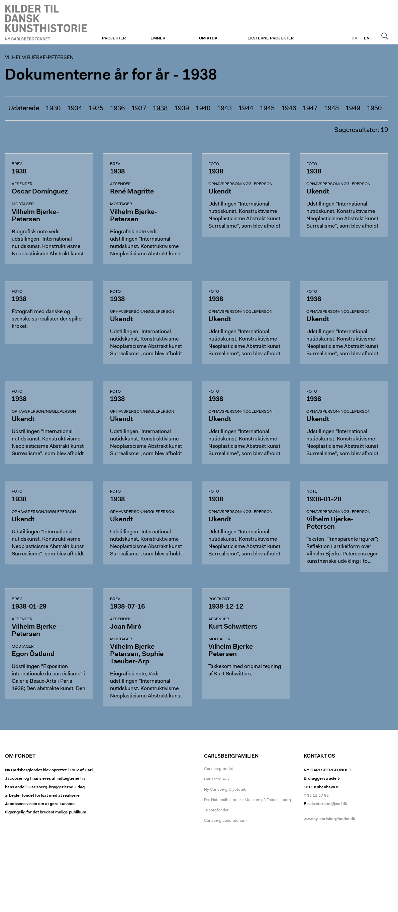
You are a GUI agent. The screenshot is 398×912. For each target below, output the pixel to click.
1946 (288, 108)
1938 (160, 108)
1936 (117, 108)
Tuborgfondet (216, 810)
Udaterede (23, 108)
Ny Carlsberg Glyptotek (225, 790)
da (354, 38)
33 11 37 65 (318, 796)
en (367, 38)
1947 (310, 108)
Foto (213, 164)
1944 (245, 108)
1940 (203, 108)
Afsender (22, 184)
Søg (384, 35)
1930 (53, 108)
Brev (17, 164)
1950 (374, 108)
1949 (352, 108)
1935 (96, 108)
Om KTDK (208, 38)
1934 (74, 108)
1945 (267, 108)
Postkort (219, 599)
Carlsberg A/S (216, 779)
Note (311, 492)
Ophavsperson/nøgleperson (240, 184)
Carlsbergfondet (218, 769)
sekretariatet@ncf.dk (327, 804)
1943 (224, 108)
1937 (138, 108)
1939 (181, 108)
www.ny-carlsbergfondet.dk (329, 819)
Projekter (114, 38)
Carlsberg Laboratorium (225, 821)
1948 (331, 108)
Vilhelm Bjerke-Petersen (46, 22)
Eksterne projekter (270, 38)
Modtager (23, 204)
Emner (158, 38)
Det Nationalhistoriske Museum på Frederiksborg (247, 800)
